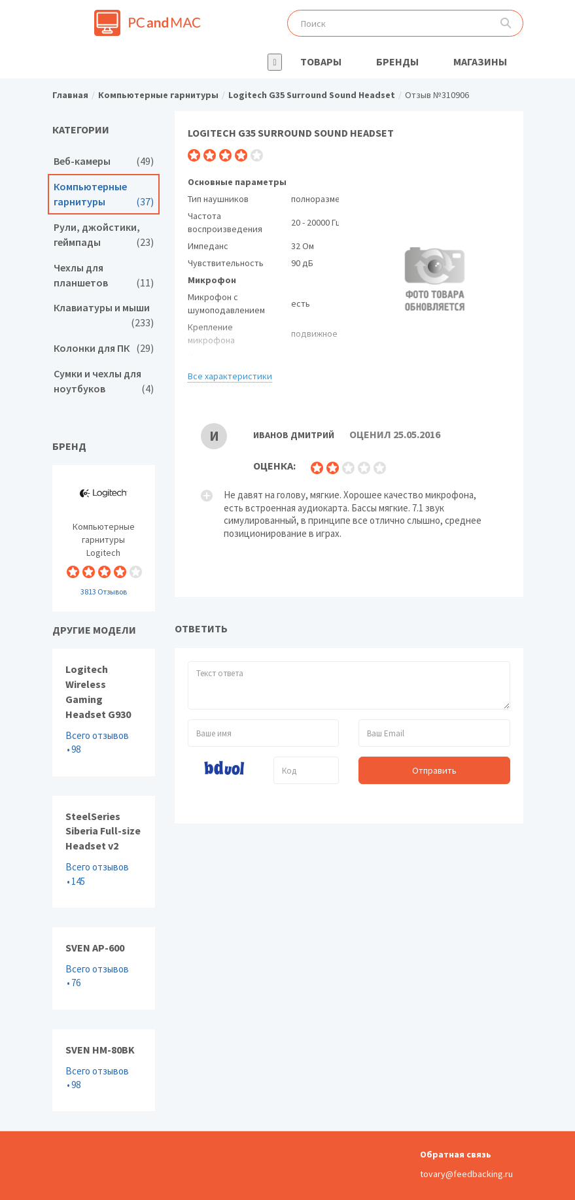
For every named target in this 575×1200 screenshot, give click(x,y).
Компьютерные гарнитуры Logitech (104, 538)
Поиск (506, 23)
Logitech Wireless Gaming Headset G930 (104, 712)
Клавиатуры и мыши (104, 315)
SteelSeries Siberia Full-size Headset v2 (104, 852)
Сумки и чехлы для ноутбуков (104, 381)
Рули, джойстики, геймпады (104, 235)
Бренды (397, 61)
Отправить (434, 770)
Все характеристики (230, 376)
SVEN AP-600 (104, 968)
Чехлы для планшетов (104, 275)
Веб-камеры (104, 161)
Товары (320, 61)
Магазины (480, 61)
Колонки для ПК (104, 348)
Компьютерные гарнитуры (104, 194)
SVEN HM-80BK (104, 1070)
